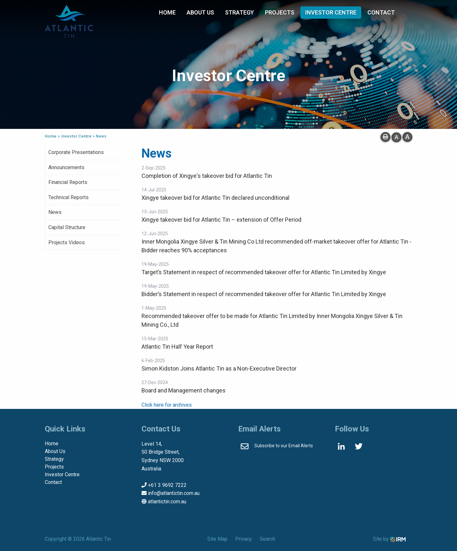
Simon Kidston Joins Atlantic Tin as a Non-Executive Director (219, 368)
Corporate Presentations (76, 152)
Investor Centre (330, 12)
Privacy (243, 539)
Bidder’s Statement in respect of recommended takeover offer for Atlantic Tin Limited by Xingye (263, 294)
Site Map (217, 539)
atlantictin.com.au (167, 501)
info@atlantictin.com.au (173, 493)
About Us (200, 12)
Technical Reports (68, 197)
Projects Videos (66, 242)
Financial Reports (67, 182)
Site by (389, 539)
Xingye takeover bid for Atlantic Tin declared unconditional (215, 197)
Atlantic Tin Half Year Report (177, 346)
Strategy (239, 12)
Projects (279, 12)
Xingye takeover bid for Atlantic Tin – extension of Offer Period (221, 219)
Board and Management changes (183, 390)
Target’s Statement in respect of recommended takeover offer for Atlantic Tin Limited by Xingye (263, 272)
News (55, 212)
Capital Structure (66, 227)
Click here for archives (166, 405)
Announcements (66, 167)
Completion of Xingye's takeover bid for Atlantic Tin (206, 175)
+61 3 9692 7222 (167, 485)
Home (167, 12)
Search (267, 539)
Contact (381, 12)
